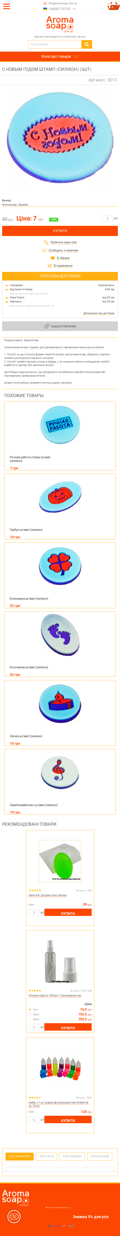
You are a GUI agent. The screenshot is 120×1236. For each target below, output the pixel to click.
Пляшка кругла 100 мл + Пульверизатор (55, 995)
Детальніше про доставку (98, 313)
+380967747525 (59, 9)
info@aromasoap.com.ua (62, 3)
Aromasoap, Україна (15, 204)
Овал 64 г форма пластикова (48, 895)
